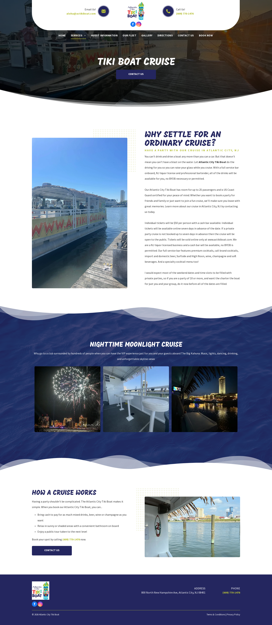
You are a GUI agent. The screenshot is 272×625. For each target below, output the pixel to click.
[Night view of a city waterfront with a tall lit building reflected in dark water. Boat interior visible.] (204, 399)
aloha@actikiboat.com (81, 13)
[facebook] (133, 25)
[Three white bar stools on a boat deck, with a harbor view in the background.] (136, 399)
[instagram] (138, 25)
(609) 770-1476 (185, 13)
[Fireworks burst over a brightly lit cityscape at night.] (67, 399)
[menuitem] (62, 35)
